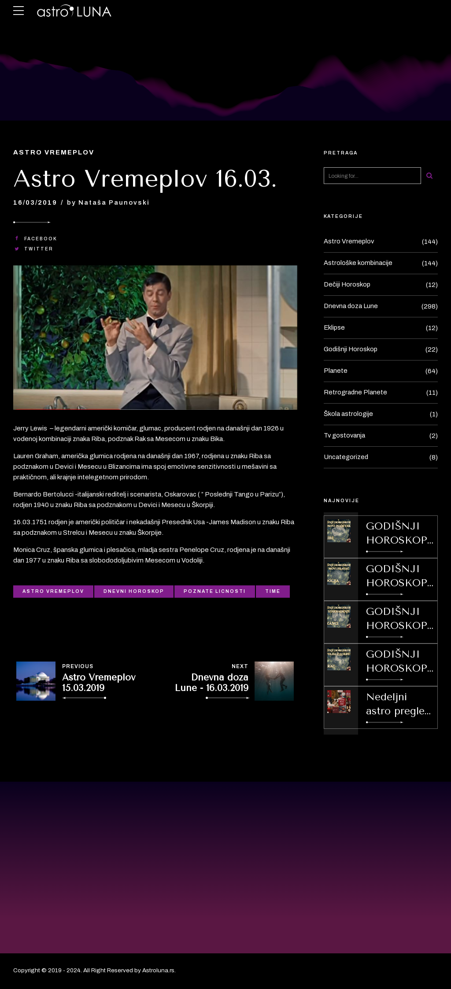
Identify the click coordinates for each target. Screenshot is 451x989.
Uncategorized (346, 457)
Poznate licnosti (215, 591)
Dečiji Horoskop (347, 284)
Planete (335, 371)
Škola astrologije (348, 414)
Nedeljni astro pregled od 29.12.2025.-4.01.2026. (400, 704)
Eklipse (335, 327)
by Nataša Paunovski (109, 202)
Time (273, 591)
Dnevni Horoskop (134, 591)
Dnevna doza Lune (351, 306)
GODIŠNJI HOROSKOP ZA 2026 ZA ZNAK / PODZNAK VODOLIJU (396, 576)
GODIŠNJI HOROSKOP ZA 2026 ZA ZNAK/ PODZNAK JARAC (396, 662)
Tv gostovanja (345, 435)
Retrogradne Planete (356, 392)
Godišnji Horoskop (351, 349)
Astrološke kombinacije (358, 263)
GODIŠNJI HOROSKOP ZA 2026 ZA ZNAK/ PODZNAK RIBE (396, 534)
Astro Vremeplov (54, 152)
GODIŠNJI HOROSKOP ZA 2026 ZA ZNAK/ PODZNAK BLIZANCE (396, 619)
